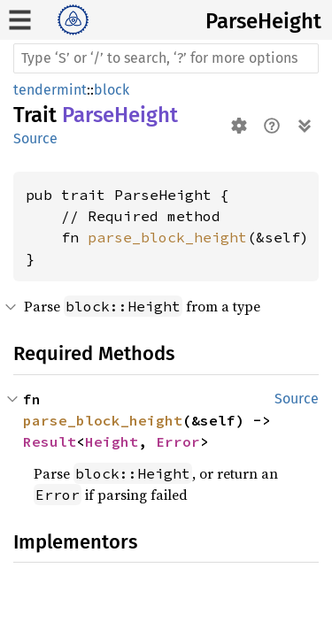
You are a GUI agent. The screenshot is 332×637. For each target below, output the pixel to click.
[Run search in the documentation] (166, 58)
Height (111, 441)
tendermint (50, 89)
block (111, 89)
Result (49, 441)
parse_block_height (167, 237)
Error (178, 441)
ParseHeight (263, 21)
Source (35, 138)
